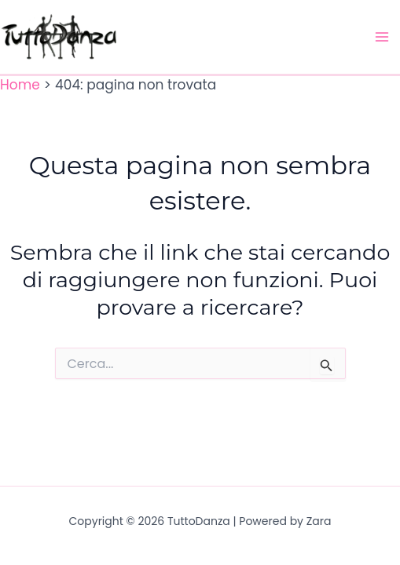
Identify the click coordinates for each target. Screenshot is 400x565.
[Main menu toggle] (383, 37)
